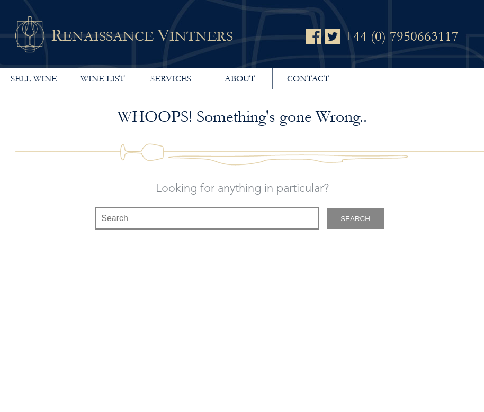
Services (170, 79)
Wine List (102, 79)
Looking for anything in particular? (242, 189)
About (240, 79)
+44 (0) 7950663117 (401, 36)
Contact (308, 79)
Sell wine (34, 79)
